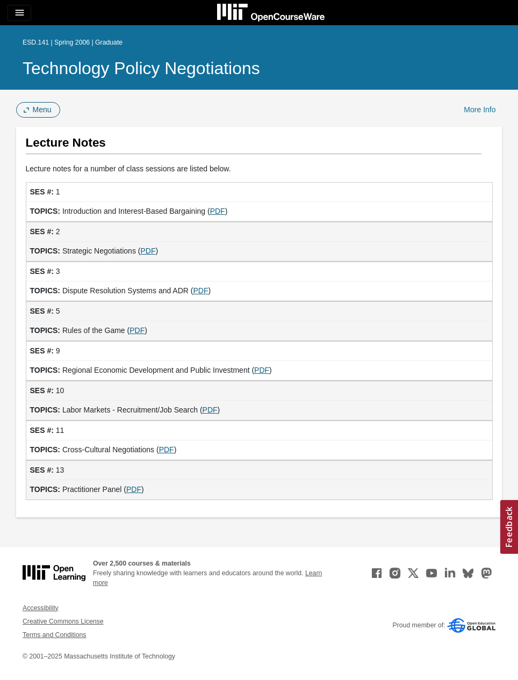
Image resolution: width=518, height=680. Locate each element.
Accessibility (41, 608)
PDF (217, 211)
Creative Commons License (63, 621)
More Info (479, 109)
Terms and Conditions (54, 635)
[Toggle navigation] (19, 13)
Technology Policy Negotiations (141, 68)
